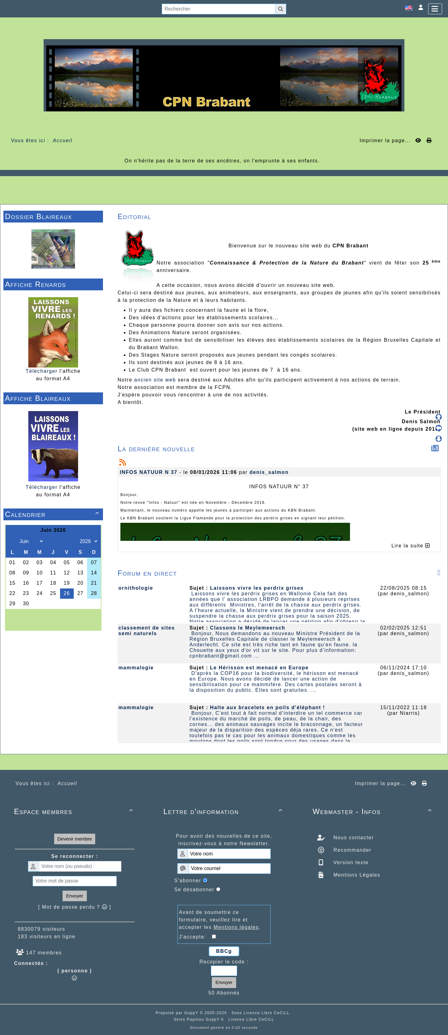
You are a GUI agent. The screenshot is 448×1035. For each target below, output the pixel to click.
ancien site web (155, 379)
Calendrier (53, 514)
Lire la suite (410, 545)
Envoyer (74, 895)
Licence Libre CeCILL (251, 1019)
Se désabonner (194, 889)
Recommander (352, 850)
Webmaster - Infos (373, 811)
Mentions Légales (356, 875)
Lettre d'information (224, 811)
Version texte (350, 862)
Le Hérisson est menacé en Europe (259, 667)
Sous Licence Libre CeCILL (261, 1013)
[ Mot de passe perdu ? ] (74, 907)
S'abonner (187, 880)
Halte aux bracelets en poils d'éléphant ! (267, 707)
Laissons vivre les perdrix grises (257, 588)
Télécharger (42, 371)
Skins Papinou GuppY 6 (200, 1019)
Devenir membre (75, 838)
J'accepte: (195, 936)
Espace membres (74, 811)
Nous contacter (353, 837)
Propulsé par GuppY (178, 1013)
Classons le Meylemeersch (247, 627)
